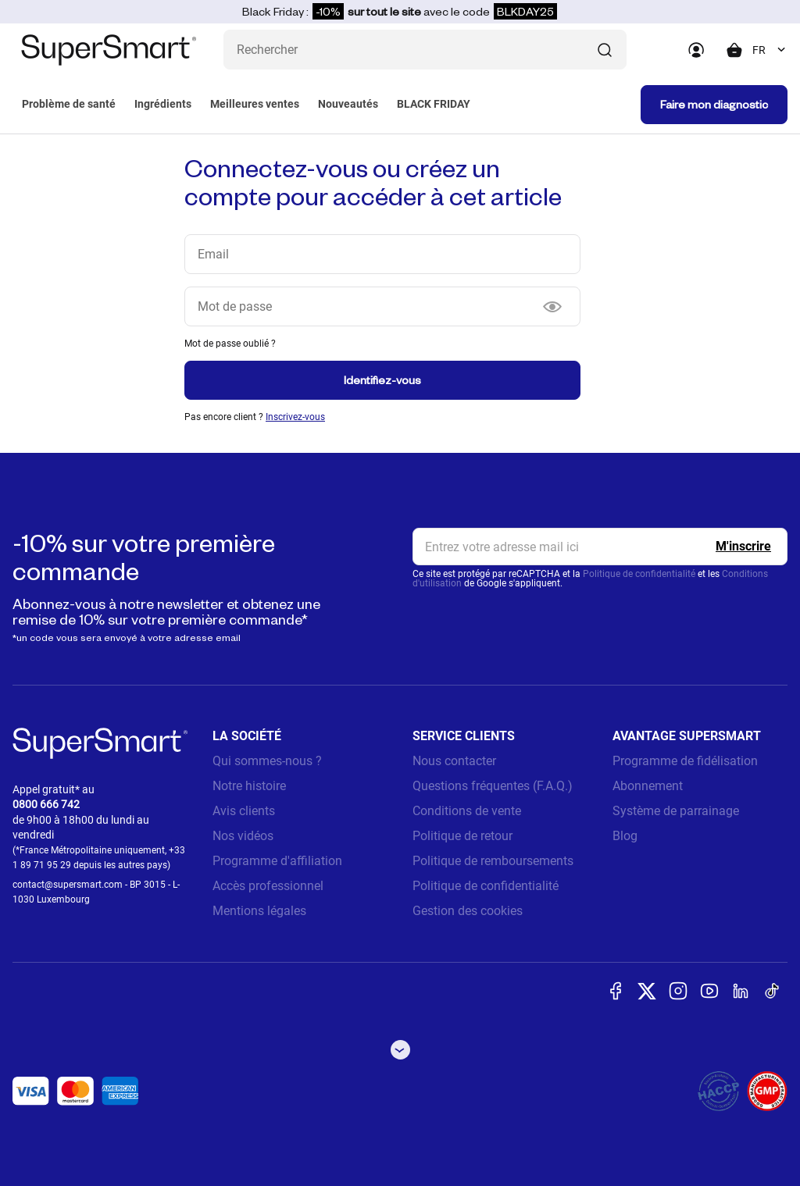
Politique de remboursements (492, 860)
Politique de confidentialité (639, 573)
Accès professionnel (267, 885)
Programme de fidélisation (685, 760)
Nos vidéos (242, 835)
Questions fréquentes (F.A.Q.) (492, 785)
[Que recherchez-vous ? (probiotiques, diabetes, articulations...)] (425, 49)
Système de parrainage (675, 810)
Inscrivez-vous (295, 416)
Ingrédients (162, 104)
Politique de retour (462, 835)
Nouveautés (348, 104)
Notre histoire (249, 785)
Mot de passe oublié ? (230, 343)
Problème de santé (69, 104)
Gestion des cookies (467, 910)
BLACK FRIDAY (433, 104)
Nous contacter (454, 760)
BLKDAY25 (525, 11)
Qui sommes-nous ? (267, 760)
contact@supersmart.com (67, 884)
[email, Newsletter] (600, 546)
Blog (625, 835)
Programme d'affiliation (277, 860)
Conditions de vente (466, 810)
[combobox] (770, 50)
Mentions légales (259, 910)
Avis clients (243, 810)
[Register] (743, 546)
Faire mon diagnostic (714, 104)
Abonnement (647, 785)
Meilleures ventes (254, 104)
